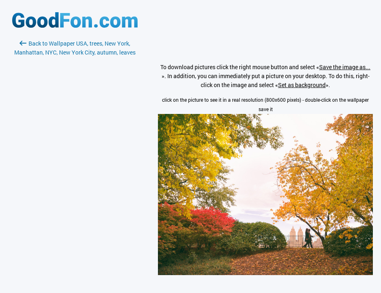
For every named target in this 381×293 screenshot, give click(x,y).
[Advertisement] (75, 153)
